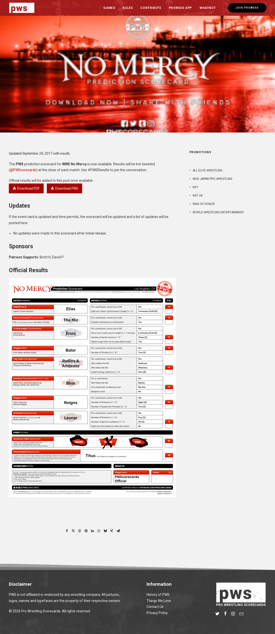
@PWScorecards (23, 170)
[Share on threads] (80, 531)
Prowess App (180, 8)
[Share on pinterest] (86, 531)
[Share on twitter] (73, 531)
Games (109, 8)
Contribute (150, 8)
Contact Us (155, 607)
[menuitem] (109, 8)
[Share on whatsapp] (99, 531)
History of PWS (158, 595)
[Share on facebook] (67, 531)
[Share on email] (118, 531)
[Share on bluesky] (105, 531)
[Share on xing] (112, 531)
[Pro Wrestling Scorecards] (22, 7)
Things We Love (159, 601)
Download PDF (26, 188)
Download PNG (64, 188)
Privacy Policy (157, 613)
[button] (217, 614)
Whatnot (208, 8)
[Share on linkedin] (92, 531)
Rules (128, 8)
